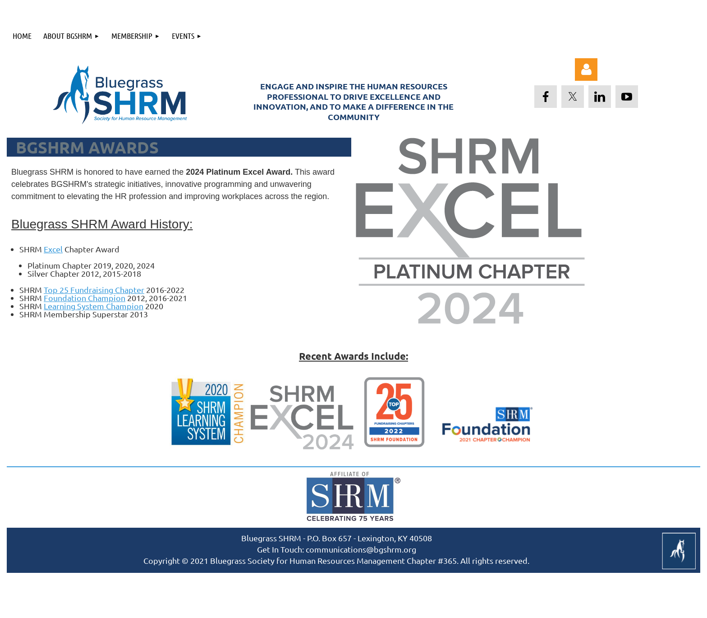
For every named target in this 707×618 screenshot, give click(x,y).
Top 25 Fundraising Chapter (94, 289)
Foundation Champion (84, 297)
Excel (53, 249)
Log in (586, 69)
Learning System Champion (93, 306)
